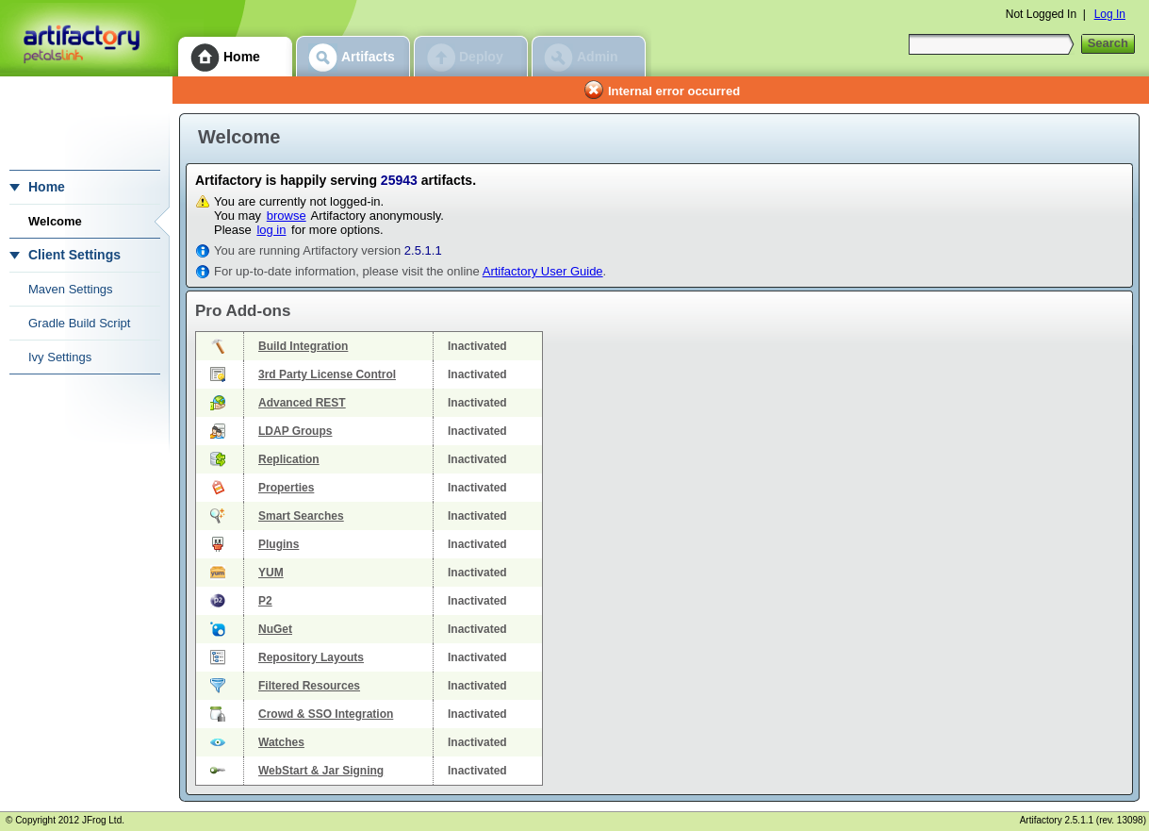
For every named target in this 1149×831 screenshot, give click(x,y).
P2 (265, 600)
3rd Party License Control (327, 374)
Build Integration (303, 346)
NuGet (275, 629)
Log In (1109, 14)
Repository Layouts (311, 657)
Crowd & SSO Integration (325, 714)
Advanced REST (302, 402)
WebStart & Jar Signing (321, 770)
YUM (271, 572)
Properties (286, 487)
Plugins (278, 544)
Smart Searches (301, 516)
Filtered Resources (309, 685)
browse (286, 215)
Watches (281, 742)
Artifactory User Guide (543, 271)
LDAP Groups (295, 431)
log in (271, 230)
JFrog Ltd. (103, 820)
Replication (289, 459)
